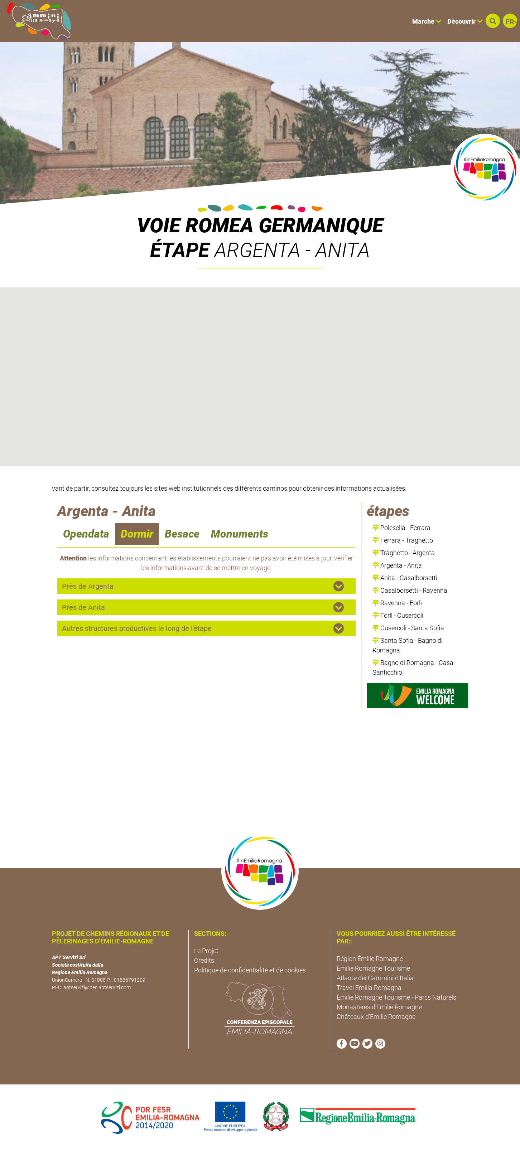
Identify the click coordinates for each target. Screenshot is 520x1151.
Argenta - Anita (397, 565)
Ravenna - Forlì (397, 603)
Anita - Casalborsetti (404, 578)
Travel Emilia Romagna (369, 987)
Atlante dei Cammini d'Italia (375, 978)
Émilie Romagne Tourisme (373, 968)
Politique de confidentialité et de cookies (250, 970)
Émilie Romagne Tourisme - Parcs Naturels (396, 997)
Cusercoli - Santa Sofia (408, 628)
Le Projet (206, 951)
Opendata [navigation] (86, 534)
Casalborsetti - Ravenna (409, 590)
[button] (493, 21)
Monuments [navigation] (239, 534)
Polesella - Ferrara (401, 527)
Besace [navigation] (182, 534)
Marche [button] (427, 21)
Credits (204, 960)
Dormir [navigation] (137, 534)
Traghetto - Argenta (403, 553)
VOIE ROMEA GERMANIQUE (260, 225)
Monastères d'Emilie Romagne (379, 1007)
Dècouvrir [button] (465, 21)
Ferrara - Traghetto (402, 540)
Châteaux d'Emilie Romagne (376, 1016)
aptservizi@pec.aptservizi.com (97, 987)
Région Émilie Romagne (370, 958)
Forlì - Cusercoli (397, 615)
